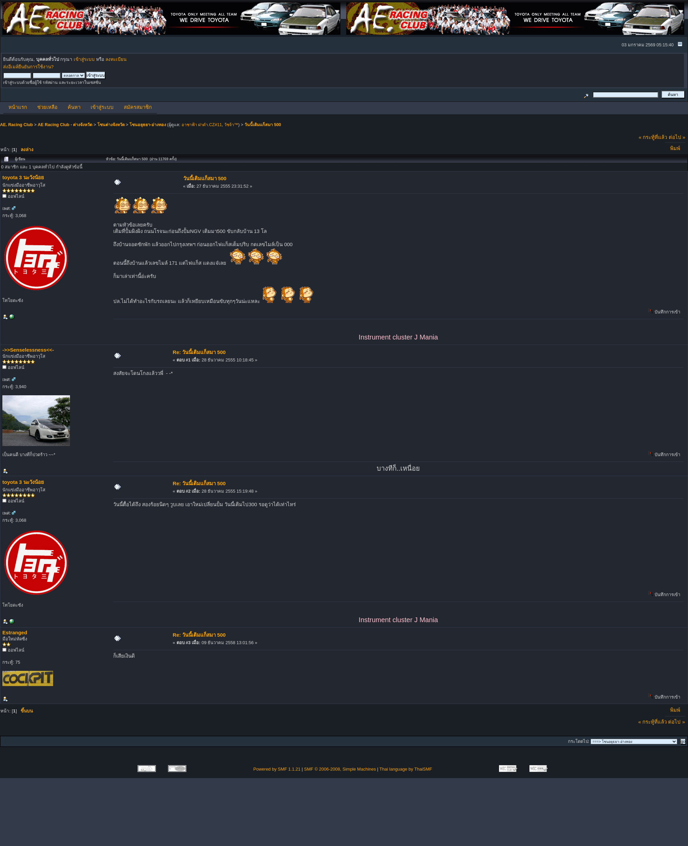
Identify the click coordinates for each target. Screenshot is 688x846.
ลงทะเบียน (115, 59)
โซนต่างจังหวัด (111, 124)
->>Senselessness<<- (28, 350)
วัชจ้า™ (231, 124)
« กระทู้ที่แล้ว (653, 137)
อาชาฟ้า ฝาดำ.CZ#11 (202, 124)
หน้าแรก (17, 107)
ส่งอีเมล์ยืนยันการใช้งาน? (28, 66)
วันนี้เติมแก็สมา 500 (262, 124)
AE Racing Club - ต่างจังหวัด (65, 124)
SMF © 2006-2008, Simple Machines (340, 769)
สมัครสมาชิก (138, 107)
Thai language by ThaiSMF (405, 769)
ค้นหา (74, 107)
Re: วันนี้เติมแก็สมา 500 (199, 352)
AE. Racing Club (16, 124)
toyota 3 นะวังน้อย (23, 177)
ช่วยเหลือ (47, 107)
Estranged (14, 632)
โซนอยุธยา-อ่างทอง (147, 124)
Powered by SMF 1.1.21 (276, 769)
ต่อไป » (677, 137)
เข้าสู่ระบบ (84, 59)
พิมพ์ (675, 148)
